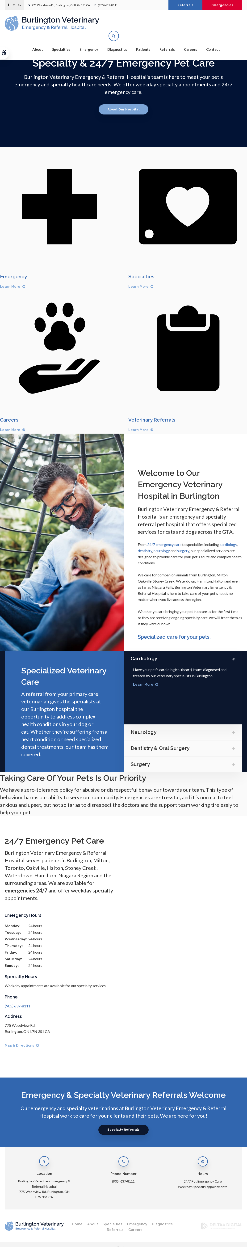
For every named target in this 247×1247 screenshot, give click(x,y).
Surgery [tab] (143, 764)
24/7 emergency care (164, 544)
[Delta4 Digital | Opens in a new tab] (221, 1228)
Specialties (61, 40)
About (37, 40)
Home (77, 1224)
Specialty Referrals (123, 1129)
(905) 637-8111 (108, 5)
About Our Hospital (123, 109)
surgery (183, 550)
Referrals (181, 5)
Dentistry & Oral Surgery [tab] (163, 747)
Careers (190, 40)
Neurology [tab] (146, 731)
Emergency (89, 40)
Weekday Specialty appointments (202, 1187)
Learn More (10, 286)
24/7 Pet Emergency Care (203, 1181)
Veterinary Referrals (152, 420)
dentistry (145, 550)
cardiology (228, 544)
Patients (143, 40)
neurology (162, 550)
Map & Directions (19, 1045)
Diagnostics (117, 40)
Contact (213, 40)
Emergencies (221, 5)
